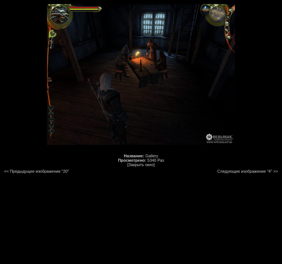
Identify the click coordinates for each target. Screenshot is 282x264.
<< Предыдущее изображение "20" (36, 171)
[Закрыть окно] (141, 164)
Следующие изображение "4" (244, 171)
